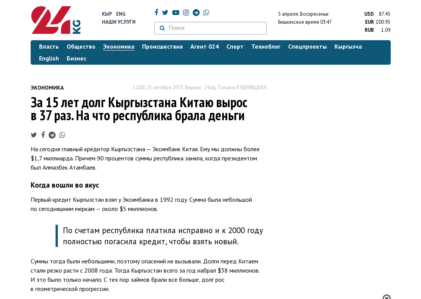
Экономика (47, 87)
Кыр (107, 14)
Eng (121, 14)
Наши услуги (119, 22)
